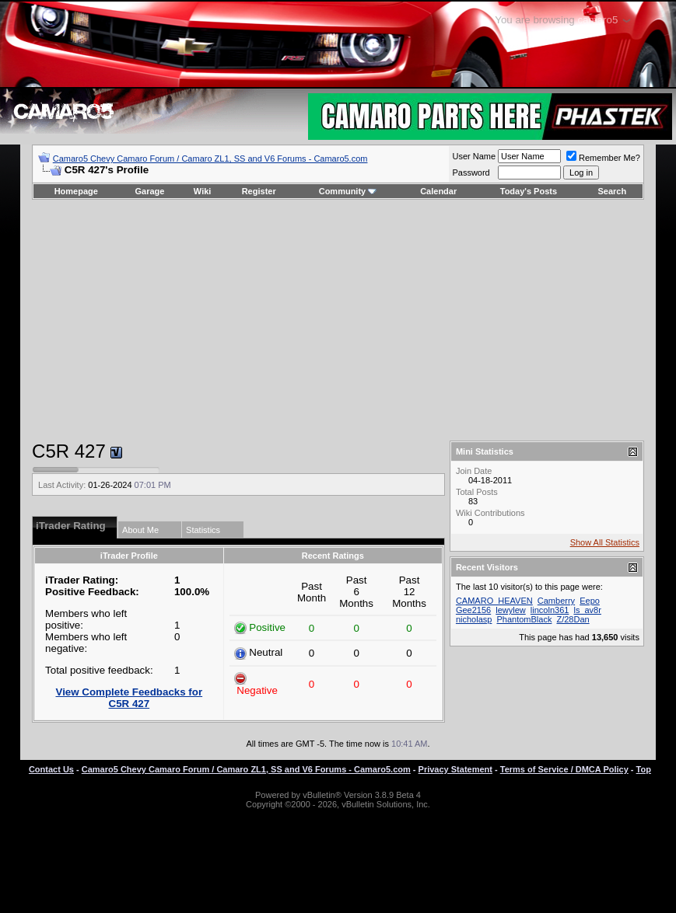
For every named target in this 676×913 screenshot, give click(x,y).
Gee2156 (473, 610)
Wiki (203, 191)
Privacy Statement (455, 769)
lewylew (511, 610)
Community (348, 191)
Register (259, 191)
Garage (150, 191)
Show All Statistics (604, 542)
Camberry (556, 600)
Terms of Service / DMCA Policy (564, 769)
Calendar (438, 191)
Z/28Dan (572, 619)
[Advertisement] (337, 320)
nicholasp (474, 619)
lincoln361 (550, 610)
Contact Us (51, 769)
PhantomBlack (524, 619)
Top (643, 769)
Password (470, 172)
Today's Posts (528, 191)
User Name (474, 156)
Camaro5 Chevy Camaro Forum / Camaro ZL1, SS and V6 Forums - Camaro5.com (210, 158)
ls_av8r (587, 610)
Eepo (590, 600)
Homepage (76, 191)
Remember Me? (603, 157)
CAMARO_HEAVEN (494, 600)
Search (612, 191)
